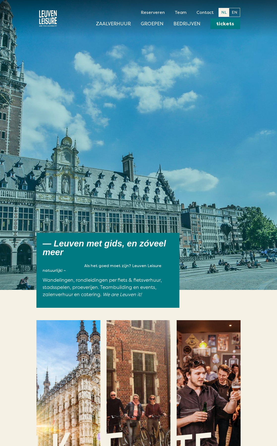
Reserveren (153, 12)
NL (224, 12)
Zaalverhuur (113, 24)
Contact (205, 12)
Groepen (152, 24)
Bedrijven (186, 24)
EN (234, 12)
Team (181, 12)
